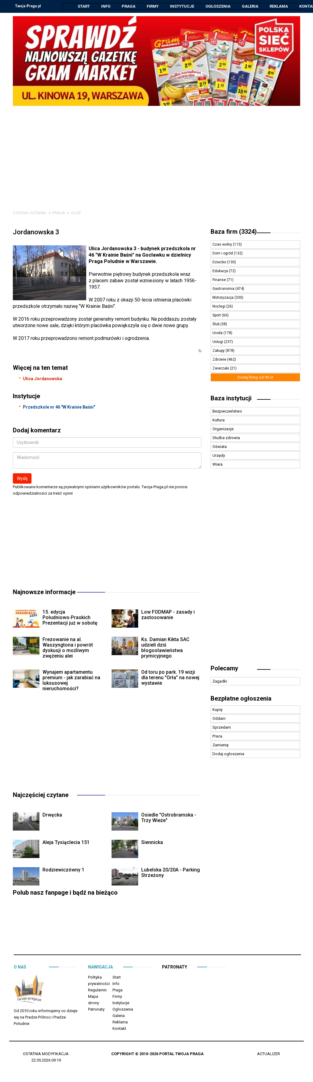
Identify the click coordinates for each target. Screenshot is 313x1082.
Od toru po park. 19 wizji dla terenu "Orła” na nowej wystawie (170, 677)
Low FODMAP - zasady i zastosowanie (168, 615)
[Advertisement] (156, 152)
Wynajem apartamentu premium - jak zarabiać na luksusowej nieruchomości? (71, 680)
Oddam (219, 718)
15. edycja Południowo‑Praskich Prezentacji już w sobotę (70, 617)
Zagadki (219, 681)
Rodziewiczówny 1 (63, 870)
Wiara (217, 464)
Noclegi (219, 307)
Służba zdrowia (226, 438)
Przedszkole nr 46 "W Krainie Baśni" (59, 407)
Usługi (218, 342)
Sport (217, 315)
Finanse (219, 280)
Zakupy (219, 351)
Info (105, 6)
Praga (128, 6)
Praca (217, 736)
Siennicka (152, 843)
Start (84, 6)
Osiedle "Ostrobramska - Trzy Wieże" (168, 818)
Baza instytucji (231, 398)
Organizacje (223, 429)
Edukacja (220, 271)
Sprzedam (221, 727)
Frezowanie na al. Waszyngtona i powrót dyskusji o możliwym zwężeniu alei (67, 648)
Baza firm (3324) (234, 232)
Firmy (153, 6)
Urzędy (218, 455)
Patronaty (96, 1009)
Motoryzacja (223, 298)
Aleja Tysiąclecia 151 (66, 843)
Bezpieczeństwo (227, 411)
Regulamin (97, 990)
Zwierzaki (221, 368)
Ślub (216, 324)
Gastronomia (223, 289)
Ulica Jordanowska (42, 379)
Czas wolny (222, 245)
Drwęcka (52, 815)
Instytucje (182, 6)
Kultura (218, 420)
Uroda (217, 333)
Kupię (217, 710)
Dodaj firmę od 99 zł (255, 377)
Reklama (279, 6)
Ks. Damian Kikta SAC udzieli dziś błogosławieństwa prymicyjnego (165, 648)
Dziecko (219, 262)
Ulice (76, 213)
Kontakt (119, 1028)
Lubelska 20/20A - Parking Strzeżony (170, 872)
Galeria (250, 6)
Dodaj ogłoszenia (228, 754)
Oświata (219, 447)
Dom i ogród (223, 253)
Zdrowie (219, 360)
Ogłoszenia (217, 6)
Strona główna (29, 213)
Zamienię (220, 745)
